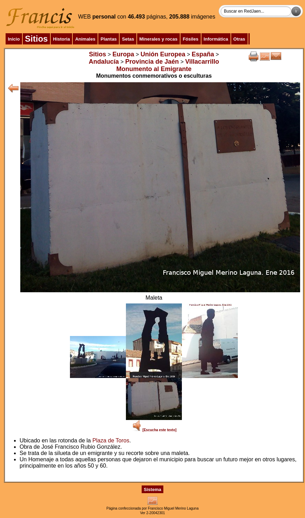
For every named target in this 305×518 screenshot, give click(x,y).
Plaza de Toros (110, 440)
